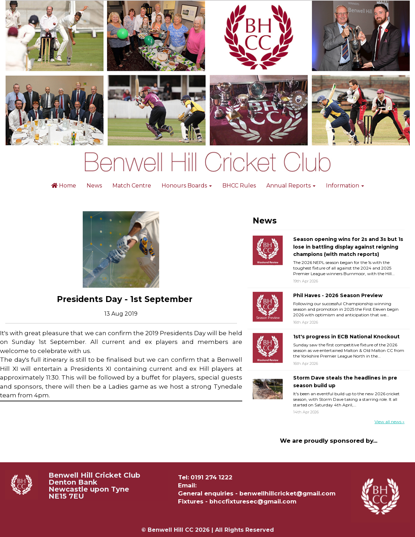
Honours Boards (187, 185)
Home (63, 185)
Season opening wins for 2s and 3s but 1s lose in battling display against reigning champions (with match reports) (348, 246)
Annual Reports (291, 185)
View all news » (390, 421)
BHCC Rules (239, 185)
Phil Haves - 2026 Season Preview (338, 295)
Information (345, 185)
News (94, 185)
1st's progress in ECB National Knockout (346, 336)
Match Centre (131, 185)
